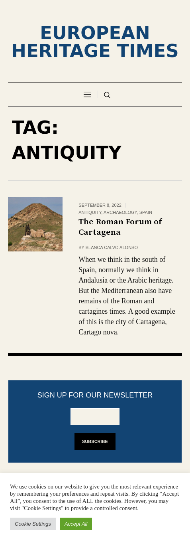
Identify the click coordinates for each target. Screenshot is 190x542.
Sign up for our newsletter (95, 395)
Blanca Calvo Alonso (112, 247)
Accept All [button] (76, 524)
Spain (145, 212)
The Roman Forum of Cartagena (120, 227)
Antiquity (89, 212)
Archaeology (120, 212)
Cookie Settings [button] (33, 524)
